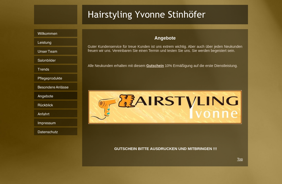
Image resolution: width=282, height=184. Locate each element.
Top (240, 159)
